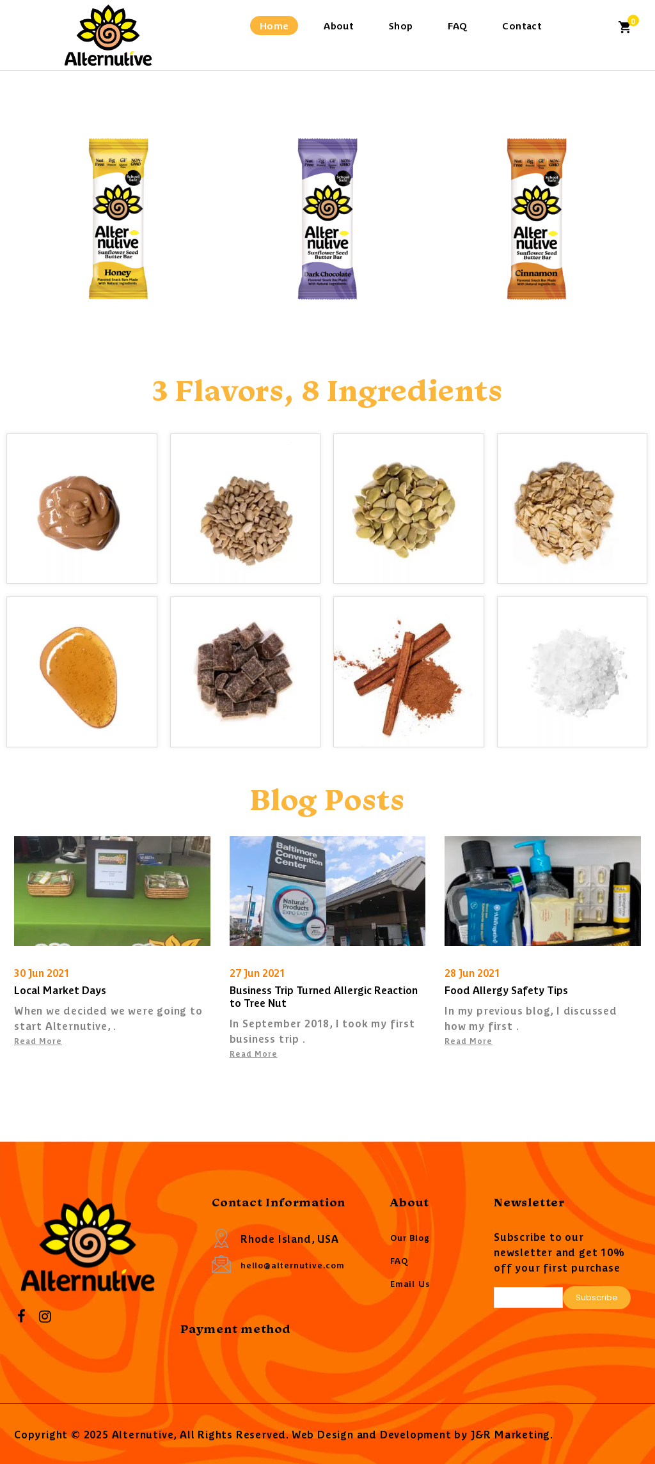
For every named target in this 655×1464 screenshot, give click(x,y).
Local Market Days (60, 989)
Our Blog (409, 1237)
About (339, 25)
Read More (38, 1040)
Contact (522, 25)
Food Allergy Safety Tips (506, 989)
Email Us (409, 1283)
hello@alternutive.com (293, 1264)
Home (274, 25)
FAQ (457, 25)
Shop (401, 25)
